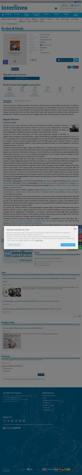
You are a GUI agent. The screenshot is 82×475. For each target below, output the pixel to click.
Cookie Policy (39, 240)
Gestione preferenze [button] (14, 244)
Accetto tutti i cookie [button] (68, 244)
